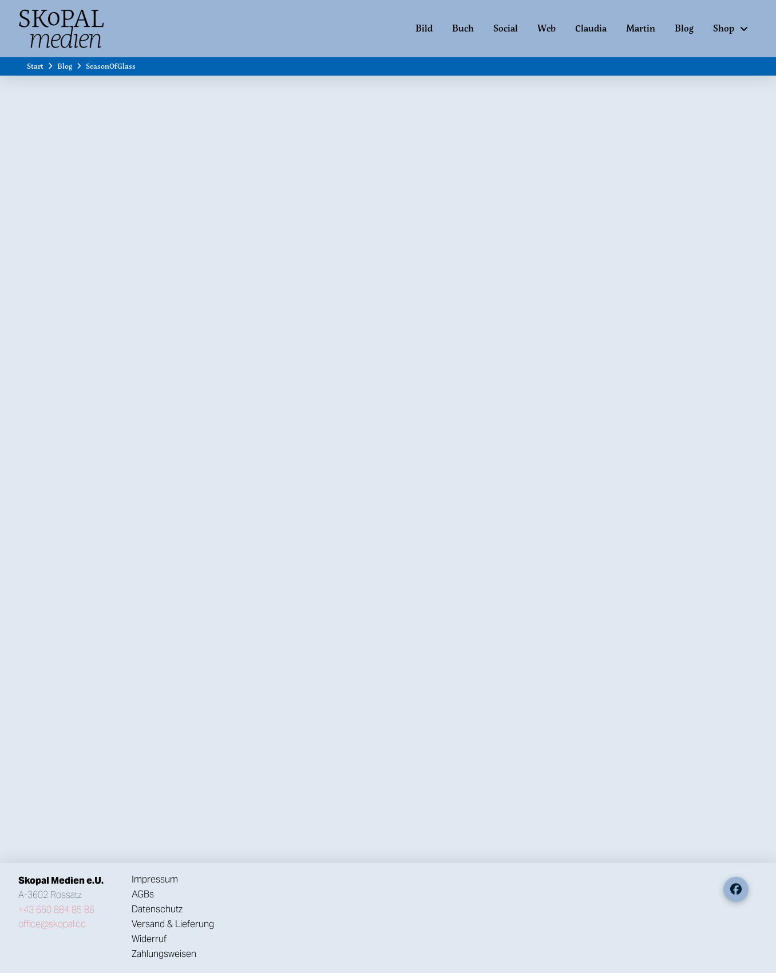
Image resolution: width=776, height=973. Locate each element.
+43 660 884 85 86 (56, 910)
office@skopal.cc (52, 924)
